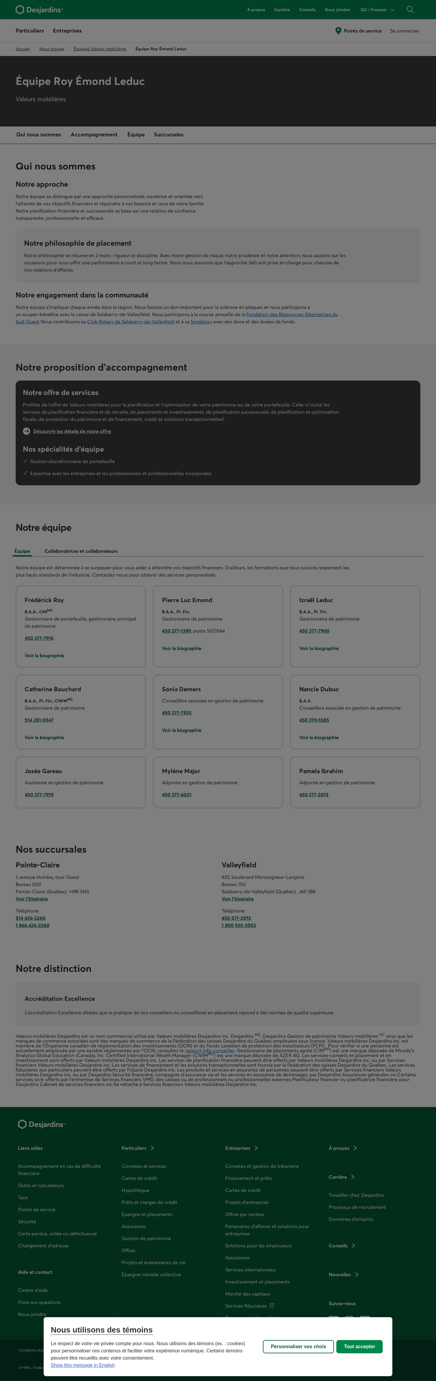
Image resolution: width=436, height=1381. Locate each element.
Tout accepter (359, 1346)
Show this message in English (83, 1365)
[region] (218, 1346)
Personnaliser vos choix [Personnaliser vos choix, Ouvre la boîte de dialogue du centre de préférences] (298, 1346)
